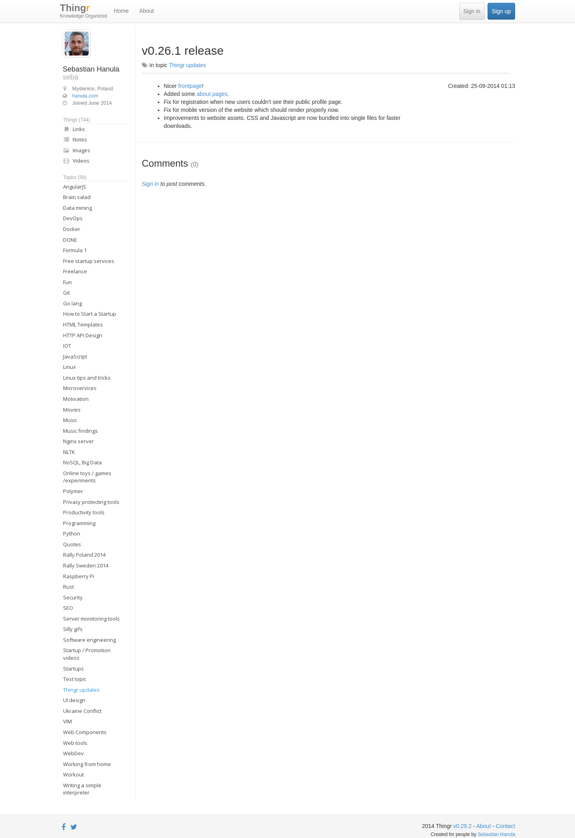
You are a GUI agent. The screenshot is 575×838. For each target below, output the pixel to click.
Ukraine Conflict (82, 711)
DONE (70, 239)
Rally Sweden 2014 (85, 565)
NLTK (69, 452)
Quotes (72, 544)
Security (73, 597)
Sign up (501, 11)
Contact (505, 826)
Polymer (73, 491)
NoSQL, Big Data (82, 462)
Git (66, 292)
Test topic (74, 679)
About (146, 11)
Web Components (85, 732)
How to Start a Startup (89, 313)
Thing (83, 11)
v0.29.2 (462, 826)
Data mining (77, 207)
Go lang (72, 303)
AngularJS (74, 186)
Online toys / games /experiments (87, 477)
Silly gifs (73, 629)
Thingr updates (81, 689)
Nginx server (78, 441)
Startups (73, 668)
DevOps (73, 218)
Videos (76, 160)
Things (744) (76, 120)
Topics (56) (75, 177)
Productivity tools (84, 512)
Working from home (87, 764)
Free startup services (88, 261)
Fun (67, 282)
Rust (68, 586)
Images (76, 150)
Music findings (80, 430)
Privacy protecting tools (91, 502)
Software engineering (89, 639)
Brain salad (77, 197)
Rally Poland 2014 (84, 554)
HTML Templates (83, 324)
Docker (71, 229)
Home (121, 11)
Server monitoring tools (91, 618)
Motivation (76, 398)
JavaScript (75, 356)
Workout (73, 774)
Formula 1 (75, 250)
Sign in (471, 11)
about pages (212, 94)
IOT (67, 345)
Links (74, 129)
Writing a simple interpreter (82, 789)
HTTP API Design (82, 335)
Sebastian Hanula (496, 834)
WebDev (73, 753)
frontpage (190, 86)
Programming (79, 523)
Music (70, 420)
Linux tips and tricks (87, 377)
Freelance (75, 271)
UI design (74, 700)
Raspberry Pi (78, 576)
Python (71, 533)
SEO (68, 607)
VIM (67, 721)
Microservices (80, 388)
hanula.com (85, 96)
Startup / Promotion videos (87, 654)
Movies (72, 409)
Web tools (75, 742)
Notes (75, 139)
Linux (69, 366)
